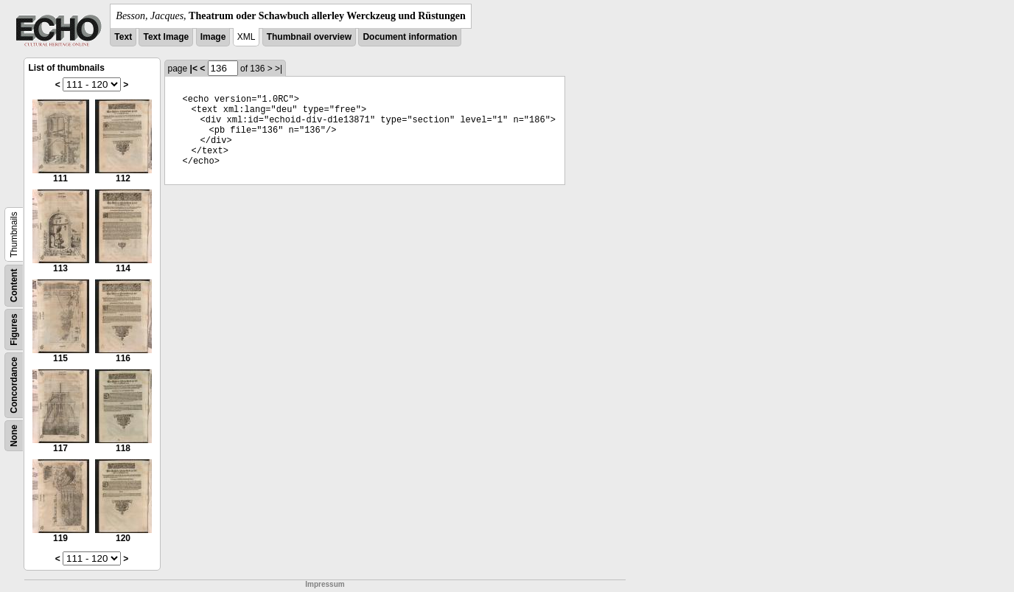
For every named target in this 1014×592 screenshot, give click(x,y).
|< (193, 68)
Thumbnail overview (309, 37)
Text (123, 37)
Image (213, 37)
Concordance (14, 385)
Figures (14, 329)
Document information (410, 37)
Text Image (166, 37)
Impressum (324, 584)
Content (14, 285)
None (14, 436)
